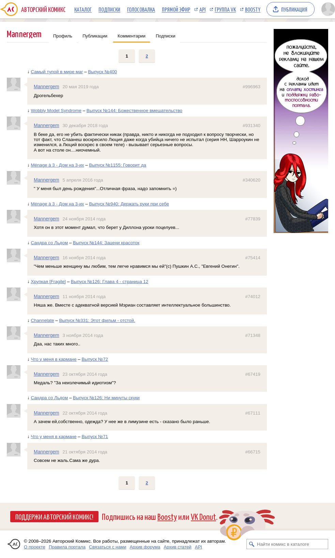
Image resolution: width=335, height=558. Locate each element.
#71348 (252, 335)
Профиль (62, 35)
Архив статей (178, 546)
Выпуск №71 (94, 436)
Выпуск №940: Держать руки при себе (129, 203)
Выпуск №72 (94, 359)
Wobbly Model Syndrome (56, 110)
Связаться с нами (107, 546)
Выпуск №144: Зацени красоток (106, 242)
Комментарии (132, 35)
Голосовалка (141, 9)
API (202, 9)
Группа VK (225, 9)
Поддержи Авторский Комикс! (54, 516)
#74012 (252, 296)
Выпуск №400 (102, 71)
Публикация (294, 9)
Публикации (94, 35)
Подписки (109, 9)
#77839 (252, 218)
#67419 (252, 374)
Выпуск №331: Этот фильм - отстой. (97, 320)
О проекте (34, 546)
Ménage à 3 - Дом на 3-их (57, 165)
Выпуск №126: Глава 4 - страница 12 (109, 281)
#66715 (252, 451)
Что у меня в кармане (53, 359)
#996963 (251, 86)
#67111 (252, 413)
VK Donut (203, 516)
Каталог (83, 9)
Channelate (42, 320)
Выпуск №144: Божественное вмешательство (134, 110)
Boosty (252, 9)
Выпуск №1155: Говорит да (117, 165)
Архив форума (145, 546)
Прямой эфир (176, 9)
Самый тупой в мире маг (57, 71)
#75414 (252, 257)
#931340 (251, 125)
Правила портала (67, 546)
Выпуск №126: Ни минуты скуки (106, 397)
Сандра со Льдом (49, 242)
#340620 (251, 180)
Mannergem (46, 86)
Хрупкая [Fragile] (48, 281)
